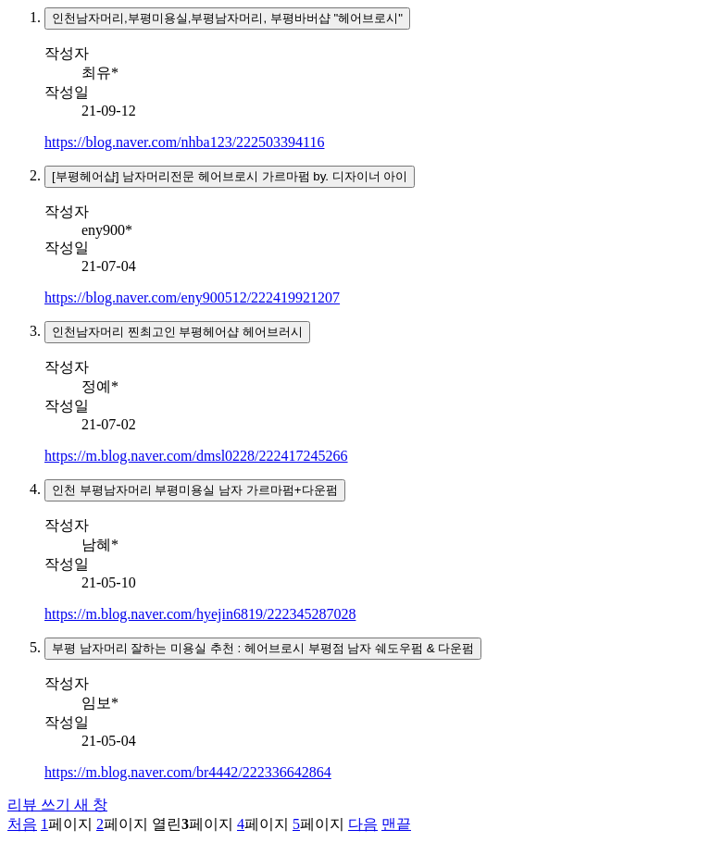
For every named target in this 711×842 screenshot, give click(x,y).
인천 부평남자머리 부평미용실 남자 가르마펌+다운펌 (195, 490)
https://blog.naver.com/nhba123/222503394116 (184, 142)
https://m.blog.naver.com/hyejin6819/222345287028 (200, 614)
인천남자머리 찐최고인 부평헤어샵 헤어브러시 (177, 332)
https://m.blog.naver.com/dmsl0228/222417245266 (196, 456)
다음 (363, 824)
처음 (22, 824)
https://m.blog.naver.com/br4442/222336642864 (187, 772)
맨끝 (396, 824)
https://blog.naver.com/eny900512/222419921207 (192, 297)
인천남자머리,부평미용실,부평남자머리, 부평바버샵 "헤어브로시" (227, 18)
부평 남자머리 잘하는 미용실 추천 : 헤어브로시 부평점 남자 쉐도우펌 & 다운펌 (263, 648)
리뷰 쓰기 (57, 804)
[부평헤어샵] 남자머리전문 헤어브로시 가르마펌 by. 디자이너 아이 (229, 176)
